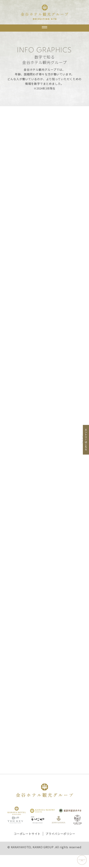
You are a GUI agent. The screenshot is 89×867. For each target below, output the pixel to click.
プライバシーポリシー (60, 846)
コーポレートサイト (27, 846)
